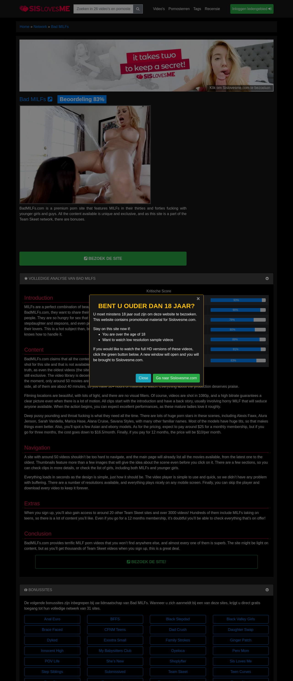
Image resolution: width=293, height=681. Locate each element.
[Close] (198, 298)
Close (143, 378)
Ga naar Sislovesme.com (176, 378)
